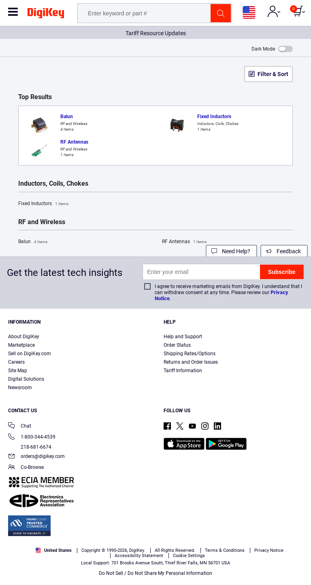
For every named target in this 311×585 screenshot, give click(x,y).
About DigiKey (23, 336)
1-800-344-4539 (31, 437)
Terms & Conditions (138, 555)
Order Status (177, 345)
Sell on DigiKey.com (29, 353)
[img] (46, 14)
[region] (155, 556)
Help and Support (183, 336)
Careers (16, 362)
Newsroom (20, 387)
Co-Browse (26, 468)
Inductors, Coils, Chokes (53, 183)
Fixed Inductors (43, 204)
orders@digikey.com (36, 457)
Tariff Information (183, 370)
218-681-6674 (29, 447)
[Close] (298, 540)
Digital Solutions (26, 379)
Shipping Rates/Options (189, 353)
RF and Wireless (41, 222)
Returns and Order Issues (191, 362)
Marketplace (21, 345)
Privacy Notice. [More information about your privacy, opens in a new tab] (188, 555)
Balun (32, 242)
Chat (19, 426)
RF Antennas (184, 242)
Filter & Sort (273, 74)
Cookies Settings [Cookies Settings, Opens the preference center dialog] (153, 571)
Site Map (17, 370)
